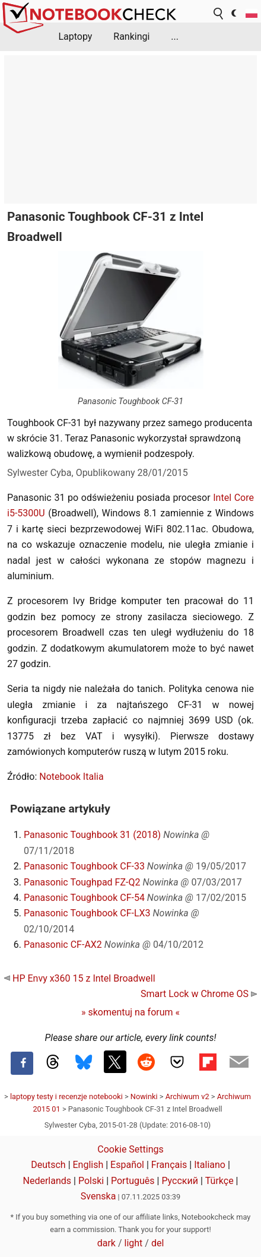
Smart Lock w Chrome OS (199, 993)
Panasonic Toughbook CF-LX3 (87, 913)
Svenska (98, 1196)
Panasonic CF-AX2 (63, 944)
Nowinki (144, 1096)
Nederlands (47, 1180)
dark (106, 1243)
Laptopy (75, 36)
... (175, 36)
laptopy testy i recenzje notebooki (66, 1096)
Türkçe (219, 1180)
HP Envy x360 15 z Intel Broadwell (79, 978)
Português (133, 1180)
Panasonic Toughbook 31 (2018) (92, 834)
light (134, 1243)
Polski (91, 1180)
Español (127, 1164)
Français (169, 1164)
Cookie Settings (130, 1149)
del (157, 1243)
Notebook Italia (71, 776)
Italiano (209, 1164)
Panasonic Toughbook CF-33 (84, 866)
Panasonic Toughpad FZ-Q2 (82, 882)
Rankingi (131, 36)
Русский (179, 1180)
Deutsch (48, 1164)
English (88, 1164)
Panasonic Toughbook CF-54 (84, 897)
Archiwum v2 (187, 1096)
